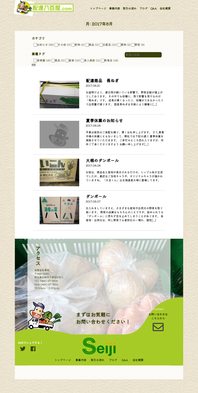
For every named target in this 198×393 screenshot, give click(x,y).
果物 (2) (124, 45)
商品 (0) (92, 45)
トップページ (98, 8)
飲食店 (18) (110, 60)
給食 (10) (73, 60)
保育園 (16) (42, 60)
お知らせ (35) (44, 45)
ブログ (143, 8)
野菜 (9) (138, 45)
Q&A (153, 8)
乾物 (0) (78, 45)
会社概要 (165, 8)
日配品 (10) (108, 45)
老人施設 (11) (91, 60)
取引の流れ (130, 8)
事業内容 (114, 8)
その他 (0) (63, 45)
